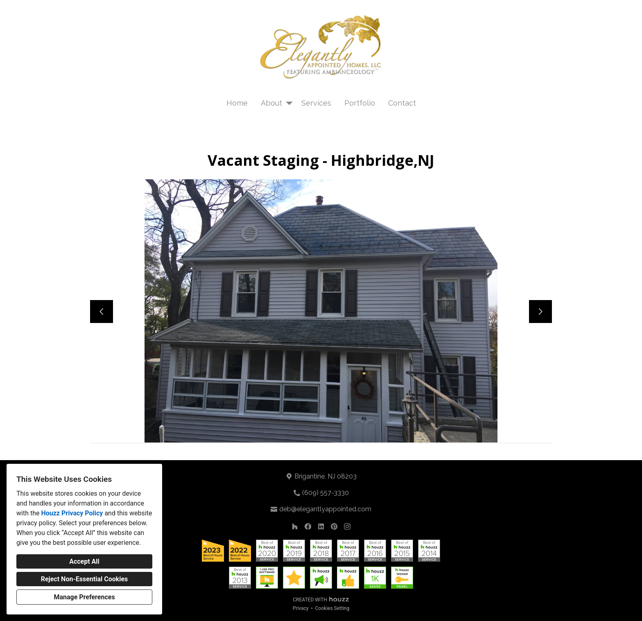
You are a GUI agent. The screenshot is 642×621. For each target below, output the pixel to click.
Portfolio (359, 103)
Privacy (301, 608)
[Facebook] (308, 526)
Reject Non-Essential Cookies (84, 579)
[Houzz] (294, 526)
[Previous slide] (101, 311)
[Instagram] (347, 526)
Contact (402, 103)
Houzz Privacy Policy (72, 513)
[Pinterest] (334, 526)
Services (316, 103)
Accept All (84, 561)
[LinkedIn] (321, 526)
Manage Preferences (84, 597)
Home (237, 103)
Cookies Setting (332, 608)
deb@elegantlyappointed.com (325, 509)
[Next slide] (540, 311)
